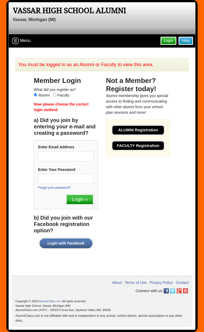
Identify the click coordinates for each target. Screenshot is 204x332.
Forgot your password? (54, 188)
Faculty (63, 95)
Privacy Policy (161, 282)
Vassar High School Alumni (69, 10)
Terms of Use (136, 282)
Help (186, 41)
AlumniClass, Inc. (50, 301)
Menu (21, 40)
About (117, 282)
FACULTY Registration (138, 145)
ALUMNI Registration (138, 130)
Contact (182, 282)
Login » (80, 199)
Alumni (44, 95)
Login (168, 41)
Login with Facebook (66, 243)
